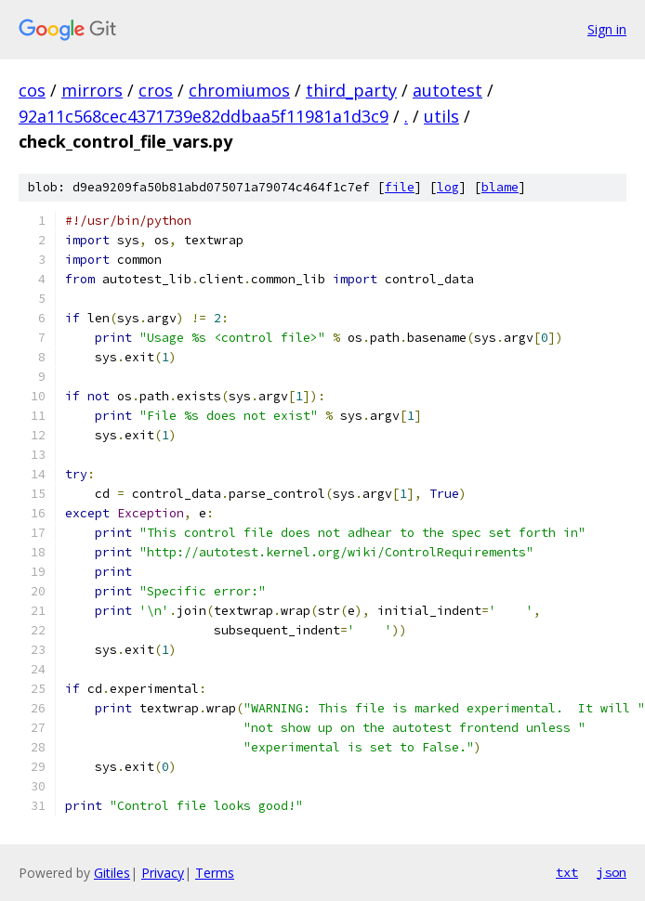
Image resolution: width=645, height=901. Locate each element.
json (611, 872)
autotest (447, 90)
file (400, 187)
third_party (351, 90)
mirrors (92, 90)
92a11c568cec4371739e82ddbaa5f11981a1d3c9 (203, 116)
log (448, 187)
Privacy (162, 872)
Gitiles (112, 872)
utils (441, 116)
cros (155, 90)
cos (32, 90)
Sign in (606, 29)
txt (567, 872)
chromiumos (239, 90)
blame (500, 187)
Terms (214, 872)
